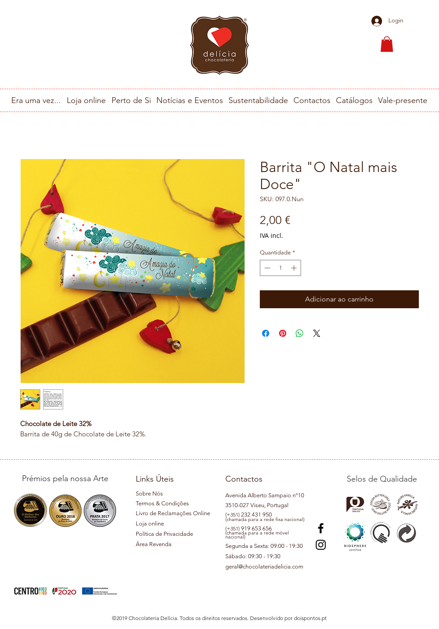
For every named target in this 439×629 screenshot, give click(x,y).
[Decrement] (266, 268)
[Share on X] (316, 333)
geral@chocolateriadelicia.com (264, 566)
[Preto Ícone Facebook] (320, 528)
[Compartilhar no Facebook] (265, 333)
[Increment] (294, 268)
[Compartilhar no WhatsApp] (299, 333)
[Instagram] (320, 544)
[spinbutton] (280, 268)
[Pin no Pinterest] (282, 333)
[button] (386, 44)
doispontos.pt (310, 618)
